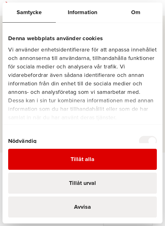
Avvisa (82, 207)
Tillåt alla (82, 159)
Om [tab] (135, 12)
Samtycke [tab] (29, 12)
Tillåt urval (82, 183)
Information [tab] (82, 12)
